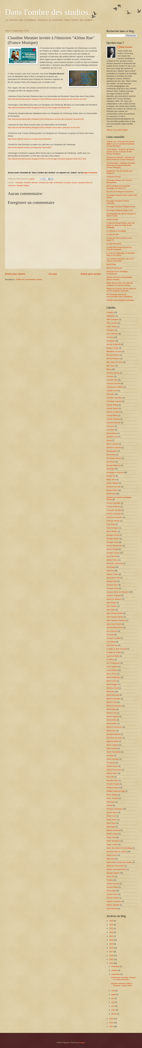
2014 (111, 963)
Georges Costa (112, 542)
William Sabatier (112, 905)
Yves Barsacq (111, 908)
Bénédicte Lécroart (114, 351)
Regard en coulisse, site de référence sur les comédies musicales (121, 290)
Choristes (19, 182)
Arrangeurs (110, 341)
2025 (111, 921)
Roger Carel (111, 837)
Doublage (110, 469)
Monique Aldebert (113, 734)
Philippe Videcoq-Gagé (115, 791)
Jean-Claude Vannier (114, 617)
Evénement (58, 182)
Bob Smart (110, 366)
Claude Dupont (112, 408)
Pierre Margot (111, 795)
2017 (111, 952)
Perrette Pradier (112, 784)
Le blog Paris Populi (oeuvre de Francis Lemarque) (119, 248)
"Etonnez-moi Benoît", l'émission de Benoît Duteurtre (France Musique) (120, 158)
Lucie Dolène (111, 670)
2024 (111, 925)
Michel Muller (111, 723)
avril (113, 1006)
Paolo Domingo (112, 759)
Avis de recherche (113, 344)
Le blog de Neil (112, 234)
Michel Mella (111, 720)
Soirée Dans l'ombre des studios (119, 862)
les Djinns (110, 659)
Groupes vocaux (70, 182)
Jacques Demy (112, 588)
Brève (108, 369)
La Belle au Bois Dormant (116, 649)
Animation (110, 330)
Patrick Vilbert (111, 773)
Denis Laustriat (112, 444)
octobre (114, 970)
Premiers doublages (114, 809)
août (113, 991)
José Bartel (110, 642)
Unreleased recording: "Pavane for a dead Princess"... (123, 978)
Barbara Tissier (112, 348)
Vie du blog (110, 891)
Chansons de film (113, 383)
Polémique (110, 802)
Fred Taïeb (110, 524)
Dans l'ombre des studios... (50, 12)
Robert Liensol (112, 834)
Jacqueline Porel (113, 578)
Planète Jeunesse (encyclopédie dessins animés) (119, 278)
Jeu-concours (111, 631)
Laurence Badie (112, 656)
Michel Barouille (112, 695)
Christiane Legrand (114, 401)
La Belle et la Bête (113, 652)
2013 (111, 1019)
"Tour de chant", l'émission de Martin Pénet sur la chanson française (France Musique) (120, 165)
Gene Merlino (111, 531)
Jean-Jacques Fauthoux (116, 620)
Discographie (111, 451)
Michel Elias (111, 264)
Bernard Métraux (113, 359)
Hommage (110, 567)
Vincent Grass (112, 894)
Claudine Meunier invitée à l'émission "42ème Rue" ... (122, 984)
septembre (115, 974)
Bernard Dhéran (112, 355)
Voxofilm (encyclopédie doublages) (120, 300)
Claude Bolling (112, 405)
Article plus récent (15, 274)
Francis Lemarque (113, 514)
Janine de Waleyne (114, 599)
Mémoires (110, 691)
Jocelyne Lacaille (113, 638)
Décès (109, 440)
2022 (111, 932)
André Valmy (111, 327)
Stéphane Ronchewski (115, 866)
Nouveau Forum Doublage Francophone (117, 272)
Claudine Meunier (31, 182)
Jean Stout (110, 610)
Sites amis (110, 859)
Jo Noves (110, 635)
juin (113, 998)
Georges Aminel (112, 535)
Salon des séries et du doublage (119, 848)
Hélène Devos (112, 560)
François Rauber (113, 521)
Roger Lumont (112, 844)
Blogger (82, 1042)
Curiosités (110, 430)
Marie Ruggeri (112, 684)
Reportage (110, 827)
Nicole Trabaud (112, 745)
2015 (111, 959)
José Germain (112, 645)
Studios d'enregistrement (116, 869)
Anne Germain (112, 334)
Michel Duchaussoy (114, 706)
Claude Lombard (113, 412)
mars (113, 1010)
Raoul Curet (111, 816)
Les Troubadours (113, 663)
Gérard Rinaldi (112, 219)
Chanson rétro (112, 380)
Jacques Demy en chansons (117, 592)
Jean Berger (111, 603)
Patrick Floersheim (113, 770)
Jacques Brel (111, 581)
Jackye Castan (112, 574)
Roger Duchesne (113, 841)
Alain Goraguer (112, 319)
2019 (111, 944)
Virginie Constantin (114, 901)
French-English (112, 528)
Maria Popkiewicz (113, 677)
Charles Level (111, 391)
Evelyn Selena (112, 490)
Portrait (109, 805)
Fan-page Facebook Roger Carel (119, 210)
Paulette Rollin (112, 780)
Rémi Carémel (126, 47)
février (114, 1014)
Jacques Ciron (112, 585)
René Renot (111, 823)
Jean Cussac (111, 606)
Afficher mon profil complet (117, 130)
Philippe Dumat (112, 788)
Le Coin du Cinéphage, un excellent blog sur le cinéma (120, 254)
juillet (113, 994)
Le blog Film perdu (113, 244)
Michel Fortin (111, 713)
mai (113, 1002)
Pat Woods (110, 763)
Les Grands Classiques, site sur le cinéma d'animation (120, 260)
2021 (111, 936)
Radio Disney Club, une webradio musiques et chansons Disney (119, 284)
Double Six (110, 476)
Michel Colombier (113, 699)
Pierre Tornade (112, 798)
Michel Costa (111, 702)
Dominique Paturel (113, 458)
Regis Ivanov (111, 820)
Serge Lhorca (111, 855)
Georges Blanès (112, 538)
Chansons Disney (113, 177)
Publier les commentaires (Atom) (29, 279)
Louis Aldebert (112, 667)
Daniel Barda (111, 433)
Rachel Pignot (112, 812)
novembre (115, 966)
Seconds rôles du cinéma (116, 852)
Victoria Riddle (112, 887)
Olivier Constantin (113, 752)
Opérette (109, 756)
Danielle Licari (112, 437)
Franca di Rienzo (113, 506)
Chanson (110, 376)
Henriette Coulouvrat (114, 563)
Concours (110, 426)
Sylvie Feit (110, 876)
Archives (109, 337)
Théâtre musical (112, 884)
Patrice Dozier (112, 766)
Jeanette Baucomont (114, 627)
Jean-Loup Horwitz (113, 624)
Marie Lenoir (111, 681)
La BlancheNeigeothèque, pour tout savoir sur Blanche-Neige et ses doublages (120, 225)
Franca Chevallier (113, 503)
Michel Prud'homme (114, 268)
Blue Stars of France (114, 362)
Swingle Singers (22, 185)
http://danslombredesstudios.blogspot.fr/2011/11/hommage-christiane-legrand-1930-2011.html (47, 159)
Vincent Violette (112, 898)
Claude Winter (112, 415)
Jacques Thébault (113, 595)
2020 (111, 940)
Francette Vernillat (113, 510)
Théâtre (109, 880)
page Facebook (90, 173)
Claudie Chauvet (113, 419)
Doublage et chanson (114, 472)
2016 (111, 955)
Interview (110, 571)
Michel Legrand (112, 716)
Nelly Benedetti (112, 741)
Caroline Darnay (112, 373)
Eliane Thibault (112, 483)
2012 (111, 1023)
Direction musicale (113, 447)
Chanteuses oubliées (114, 387)
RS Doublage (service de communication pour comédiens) (119, 295)
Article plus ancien (91, 274)
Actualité (109, 312)
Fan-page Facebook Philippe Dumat (120, 207)
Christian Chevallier (114, 398)
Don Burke (110, 462)
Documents (111, 455)
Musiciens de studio (114, 738)
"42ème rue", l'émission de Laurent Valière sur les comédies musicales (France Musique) (120, 144)
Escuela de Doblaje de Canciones (119, 192)
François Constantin (114, 517)
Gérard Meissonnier (114, 546)
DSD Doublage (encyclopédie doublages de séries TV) (118, 187)
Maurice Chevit (112, 688)
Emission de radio (46, 182)
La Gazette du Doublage (116, 231)
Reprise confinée (113, 830)
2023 (111, 928)
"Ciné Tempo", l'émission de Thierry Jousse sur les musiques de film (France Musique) (120, 151)
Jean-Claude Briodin (114, 613)
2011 (111, 1026)
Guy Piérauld (111, 556)
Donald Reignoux (113, 465)
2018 (111, 948)
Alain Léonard (111, 323)
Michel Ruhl (111, 731)
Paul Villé (110, 777)
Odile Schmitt (111, 748)
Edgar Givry (111, 479)
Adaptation (110, 316)
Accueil (53, 274)
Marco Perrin (111, 674)
